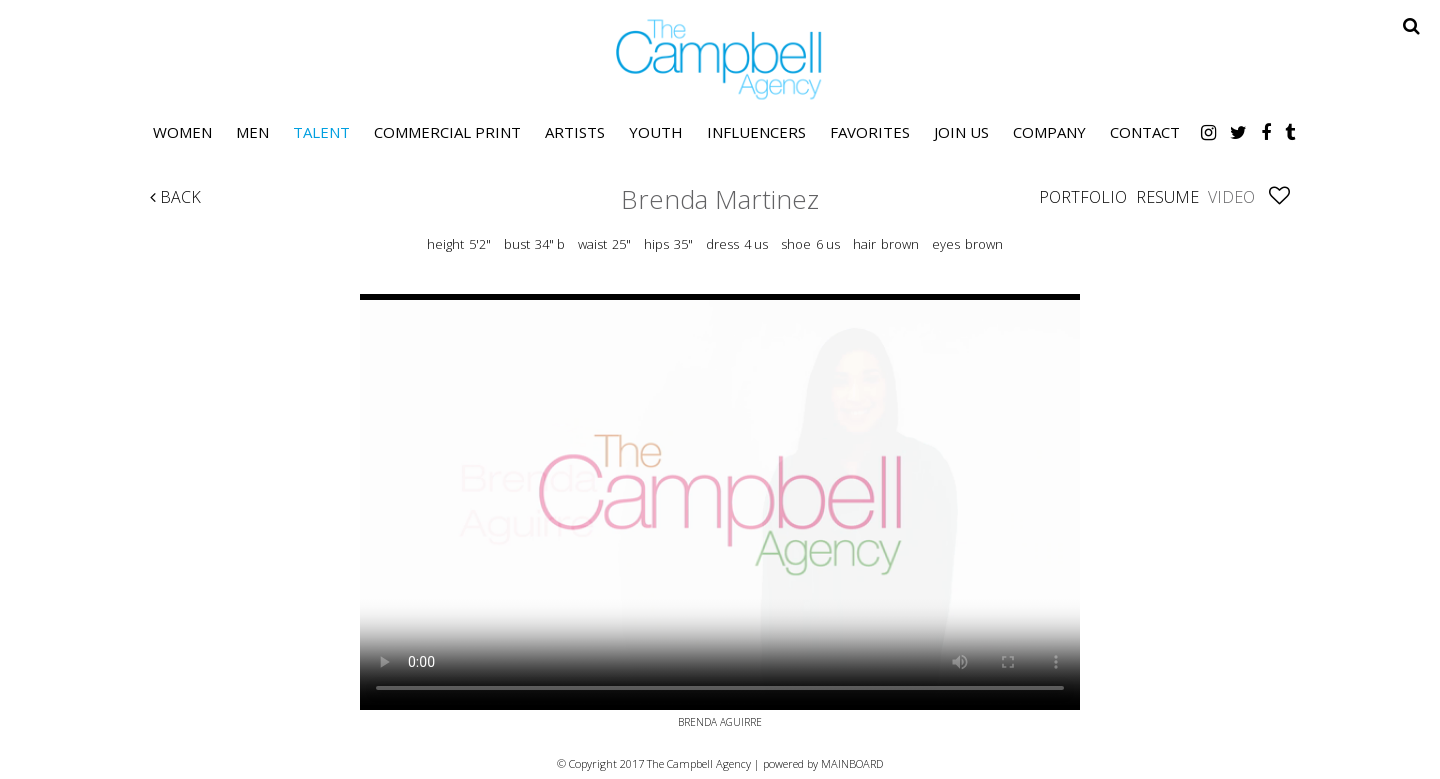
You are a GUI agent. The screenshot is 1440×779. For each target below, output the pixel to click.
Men (252, 132)
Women (182, 132)
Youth (656, 132)
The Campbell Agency (720, 59)
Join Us (961, 132)
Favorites (870, 132)
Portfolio (1083, 197)
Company (1049, 132)
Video (1231, 197)
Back (175, 197)
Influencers (756, 132)
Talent (321, 132)
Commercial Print (447, 132)
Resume (1167, 197)
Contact (1145, 132)
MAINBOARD (852, 763)
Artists (575, 132)
